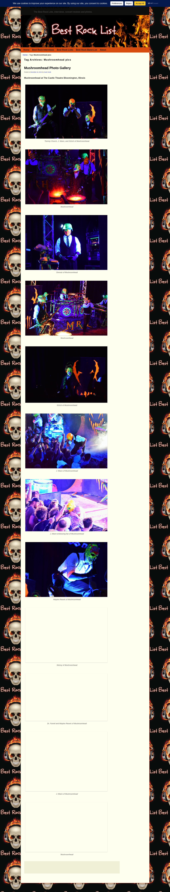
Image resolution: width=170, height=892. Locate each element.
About (103, 50)
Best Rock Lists (65, 50)
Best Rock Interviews (43, 50)
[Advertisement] (72, 867)
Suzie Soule (47, 72)
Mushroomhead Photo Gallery (47, 68)
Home (26, 50)
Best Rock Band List (86, 50)
